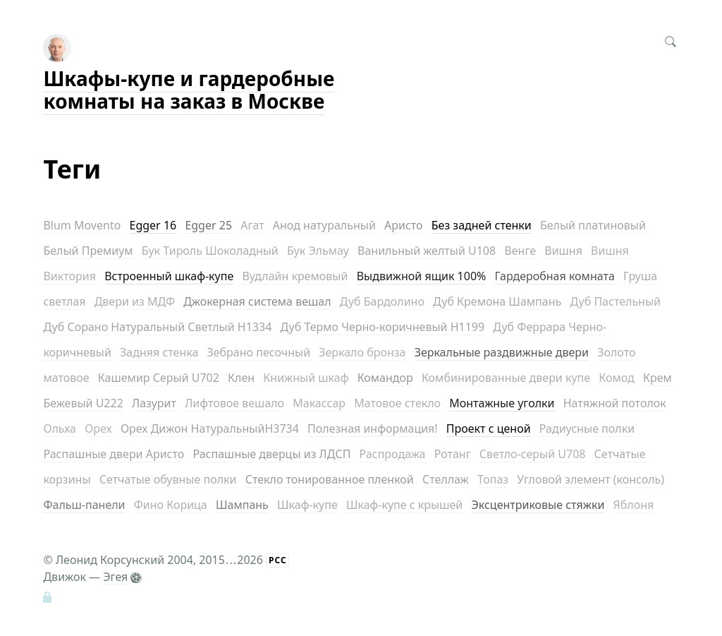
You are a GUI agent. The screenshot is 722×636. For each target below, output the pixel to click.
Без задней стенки (482, 225)
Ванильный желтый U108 (426, 250)
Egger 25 (208, 225)
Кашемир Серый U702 (158, 377)
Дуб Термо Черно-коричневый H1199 (382, 327)
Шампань (242, 504)
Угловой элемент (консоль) (590, 479)
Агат (252, 225)
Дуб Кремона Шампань (497, 301)
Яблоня (633, 504)
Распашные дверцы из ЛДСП (271, 454)
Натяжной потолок (614, 403)
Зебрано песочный (258, 352)
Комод (617, 377)
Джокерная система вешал (257, 301)
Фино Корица (170, 504)
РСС (278, 560)
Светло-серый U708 (532, 454)
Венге (520, 250)
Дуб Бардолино (382, 301)
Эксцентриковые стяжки (537, 504)
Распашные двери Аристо (113, 454)
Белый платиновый (593, 225)
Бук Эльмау (318, 250)
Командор (385, 377)
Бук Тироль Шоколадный (210, 250)
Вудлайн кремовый (295, 276)
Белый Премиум (88, 250)
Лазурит (154, 403)
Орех (98, 428)
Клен (241, 377)
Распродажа (393, 454)
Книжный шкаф (305, 377)
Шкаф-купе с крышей (404, 504)
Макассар (319, 403)
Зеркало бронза (362, 352)
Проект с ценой (488, 428)
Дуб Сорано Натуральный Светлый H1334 (157, 327)
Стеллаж (445, 479)
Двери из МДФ (134, 301)
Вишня (563, 250)
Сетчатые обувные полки (168, 479)
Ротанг (452, 454)
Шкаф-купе (307, 504)
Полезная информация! (372, 428)
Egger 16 (153, 225)
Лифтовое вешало (234, 403)
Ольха (59, 428)
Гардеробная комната (555, 276)
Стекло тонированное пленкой (329, 479)
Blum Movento (82, 225)
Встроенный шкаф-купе (168, 276)
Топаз (492, 479)
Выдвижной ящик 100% (422, 276)
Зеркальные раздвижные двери (502, 352)
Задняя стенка (159, 352)
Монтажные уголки (501, 403)
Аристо (403, 225)
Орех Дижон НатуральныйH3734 (210, 428)
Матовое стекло (397, 403)
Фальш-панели (84, 504)
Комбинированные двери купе (506, 377)
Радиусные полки (587, 428)
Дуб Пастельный (615, 301)
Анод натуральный (324, 225)
